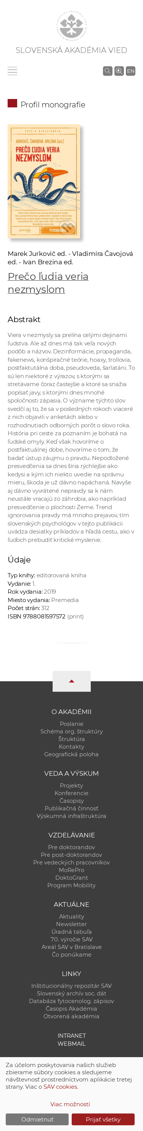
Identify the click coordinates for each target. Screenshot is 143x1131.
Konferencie (71, 793)
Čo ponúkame (72, 954)
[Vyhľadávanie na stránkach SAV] (107, 71)
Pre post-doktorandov (71, 854)
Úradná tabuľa (71, 931)
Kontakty (71, 746)
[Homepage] (71, 26)
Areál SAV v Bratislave (72, 947)
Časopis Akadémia (71, 1008)
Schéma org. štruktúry (71, 731)
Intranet (72, 1035)
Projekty (71, 785)
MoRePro (71, 870)
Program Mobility (71, 885)
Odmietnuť (37, 1119)
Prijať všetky (103, 1119)
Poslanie (72, 723)
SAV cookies (60, 1086)
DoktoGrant (71, 877)
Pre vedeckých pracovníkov (71, 862)
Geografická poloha (71, 754)
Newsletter (71, 924)
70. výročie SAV (72, 939)
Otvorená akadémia (71, 1016)
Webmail (72, 1043)
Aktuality (71, 916)
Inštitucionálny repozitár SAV (71, 985)
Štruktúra (71, 739)
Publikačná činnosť (71, 808)
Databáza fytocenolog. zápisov (71, 1001)
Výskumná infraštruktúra (71, 816)
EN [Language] (131, 71)
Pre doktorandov (71, 847)
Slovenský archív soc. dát (71, 993)
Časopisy (71, 800)
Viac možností (70, 1104)
